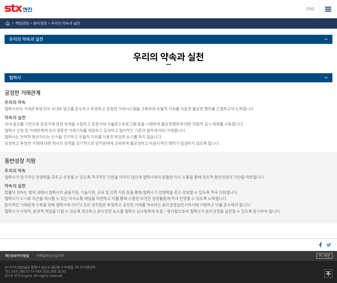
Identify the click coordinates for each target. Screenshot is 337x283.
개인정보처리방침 (17, 256)
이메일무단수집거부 (50, 256)
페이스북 (320, 245)
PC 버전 (324, 256)
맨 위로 (328, 274)
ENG (310, 9)
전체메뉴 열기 (328, 9)
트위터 (328, 245)
